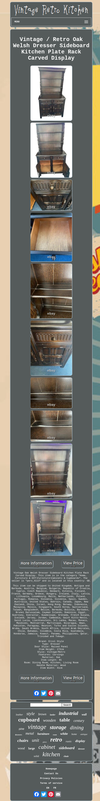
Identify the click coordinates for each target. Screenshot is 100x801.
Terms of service (51, 783)
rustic (69, 741)
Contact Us (51, 773)
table (64, 720)
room (55, 735)
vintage (37, 726)
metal (30, 733)
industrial (68, 713)
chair (66, 756)
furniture (43, 734)
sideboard (66, 748)
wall (84, 714)
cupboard (28, 720)
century (79, 721)
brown (42, 714)
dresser (81, 749)
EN (47, 788)
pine (21, 728)
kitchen (51, 754)
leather (19, 714)
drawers (18, 735)
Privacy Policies (51, 778)
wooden (49, 720)
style (30, 713)
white (64, 734)
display (80, 741)
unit (35, 740)
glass (45, 742)
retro (56, 739)
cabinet (46, 747)
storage (58, 727)
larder (52, 714)
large (31, 748)
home (74, 734)
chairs (22, 740)
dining (77, 727)
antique (84, 734)
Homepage (51, 768)
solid (36, 756)
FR (54, 788)
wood (21, 748)
